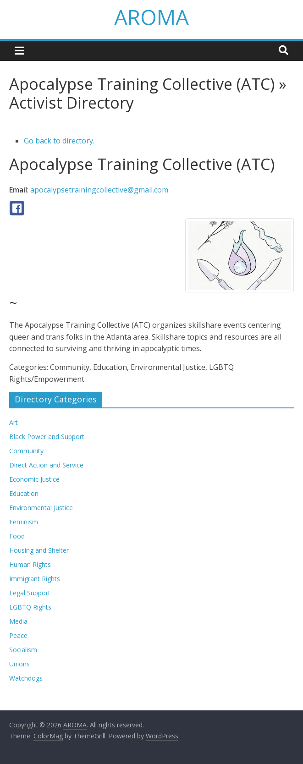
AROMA (151, 17)
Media (18, 621)
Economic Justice (34, 479)
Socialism (23, 649)
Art (13, 422)
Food (17, 536)
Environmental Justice (41, 507)
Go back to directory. (59, 141)
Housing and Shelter (39, 550)
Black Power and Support (46, 436)
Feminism (23, 521)
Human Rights (30, 564)
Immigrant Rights (34, 578)
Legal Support (29, 592)
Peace (18, 635)
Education (24, 493)
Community (26, 450)
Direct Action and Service (46, 465)
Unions (19, 664)
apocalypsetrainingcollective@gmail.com (99, 190)
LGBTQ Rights (30, 607)
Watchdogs (26, 678)
